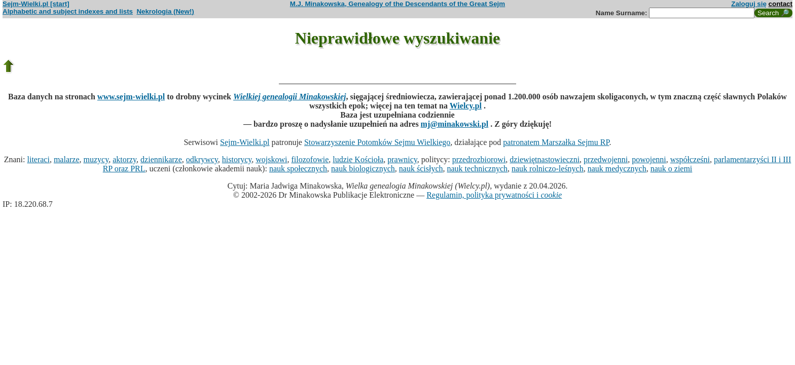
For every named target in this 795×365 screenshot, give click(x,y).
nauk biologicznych (363, 168)
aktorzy (124, 159)
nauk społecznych (298, 168)
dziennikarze (161, 159)
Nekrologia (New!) (165, 11)
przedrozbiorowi (479, 159)
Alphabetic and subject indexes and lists (68, 11)
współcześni (690, 159)
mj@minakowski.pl (455, 124)
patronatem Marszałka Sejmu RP (556, 142)
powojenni (649, 159)
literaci (38, 159)
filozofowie (310, 159)
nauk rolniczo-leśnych (548, 168)
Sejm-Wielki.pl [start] (36, 4)
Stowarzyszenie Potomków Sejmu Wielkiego (377, 142)
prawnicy (402, 159)
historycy (237, 159)
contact (780, 4)
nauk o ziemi (672, 168)
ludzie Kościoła (358, 159)
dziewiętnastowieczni (545, 159)
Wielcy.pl (466, 105)
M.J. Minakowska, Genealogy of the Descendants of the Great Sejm (397, 4)
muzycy (96, 159)
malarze (67, 159)
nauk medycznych (617, 168)
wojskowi (271, 159)
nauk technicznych (477, 168)
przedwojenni (606, 159)
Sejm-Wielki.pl (245, 142)
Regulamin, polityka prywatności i (494, 195)
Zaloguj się (749, 4)
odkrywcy (202, 159)
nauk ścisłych (421, 168)
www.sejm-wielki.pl (131, 96)
